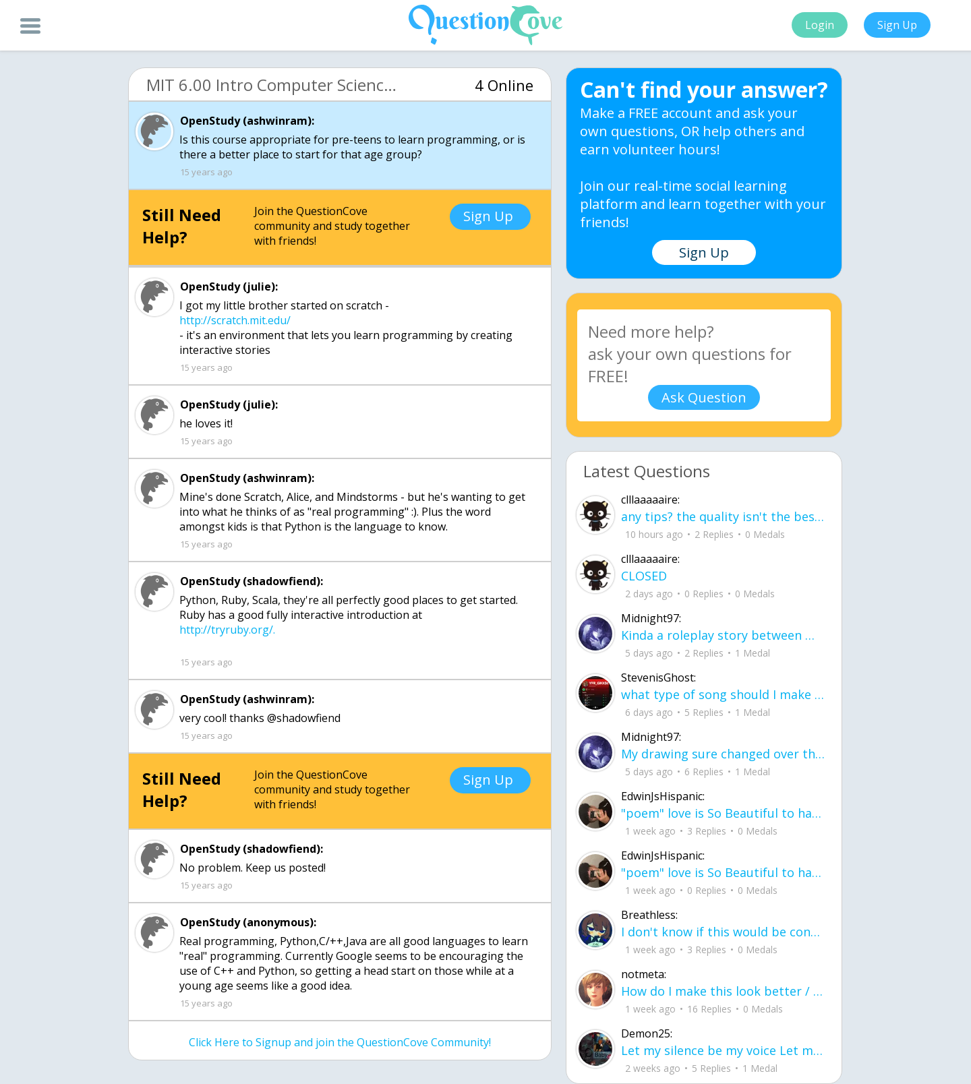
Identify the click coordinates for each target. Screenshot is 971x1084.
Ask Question (703, 397)
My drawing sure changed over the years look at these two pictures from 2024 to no (723, 754)
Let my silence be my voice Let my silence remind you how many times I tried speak (723, 1050)
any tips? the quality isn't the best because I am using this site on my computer (723, 516)
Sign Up (897, 25)
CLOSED (644, 576)
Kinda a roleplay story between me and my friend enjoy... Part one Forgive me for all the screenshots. (723, 635)
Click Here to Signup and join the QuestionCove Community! (340, 1042)
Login (819, 25)
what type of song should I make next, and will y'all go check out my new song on (723, 694)
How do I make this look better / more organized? (723, 991)
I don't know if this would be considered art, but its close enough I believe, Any (723, 932)
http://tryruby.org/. (227, 629)
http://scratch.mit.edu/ (235, 320)
